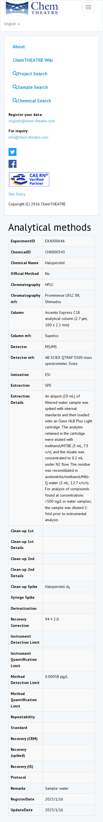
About (19, 47)
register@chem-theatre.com (32, 120)
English (12, 23)
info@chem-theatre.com (28, 137)
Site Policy (17, 194)
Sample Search (30, 87)
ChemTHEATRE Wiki (33, 60)
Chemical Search (32, 101)
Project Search (30, 74)
